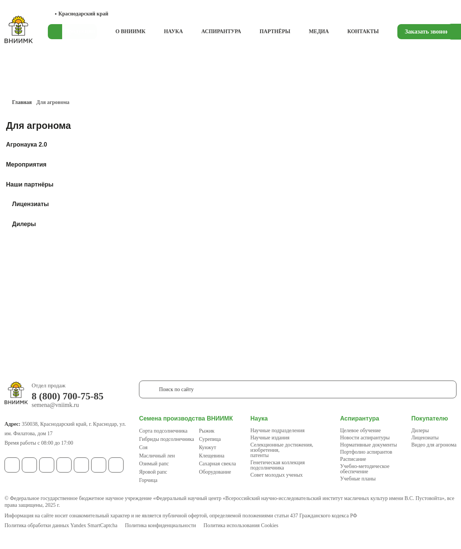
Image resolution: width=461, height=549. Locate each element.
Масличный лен (157, 456)
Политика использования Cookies (240, 525)
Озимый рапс (154, 463)
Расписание (353, 459)
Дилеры (420, 430)
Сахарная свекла (217, 463)
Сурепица (210, 439)
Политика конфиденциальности (160, 525)
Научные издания (270, 437)
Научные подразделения (277, 430)
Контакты (363, 31)
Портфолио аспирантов (366, 452)
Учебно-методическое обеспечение (364, 468)
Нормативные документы (368, 445)
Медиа (319, 31)
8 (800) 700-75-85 (68, 396)
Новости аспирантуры (365, 437)
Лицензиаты (425, 437)
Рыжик (206, 431)
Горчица (148, 480)
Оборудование (215, 472)
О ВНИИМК (130, 31)
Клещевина (211, 456)
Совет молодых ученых (276, 475)
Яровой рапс (153, 472)
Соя (143, 447)
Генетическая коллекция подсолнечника (277, 465)
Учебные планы (358, 479)
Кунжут (207, 447)
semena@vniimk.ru (55, 405)
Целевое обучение (360, 430)
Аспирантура (221, 31)
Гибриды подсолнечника (166, 439)
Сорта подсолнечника (163, 431)
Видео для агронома (433, 445)
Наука (173, 31)
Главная (22, 102)
